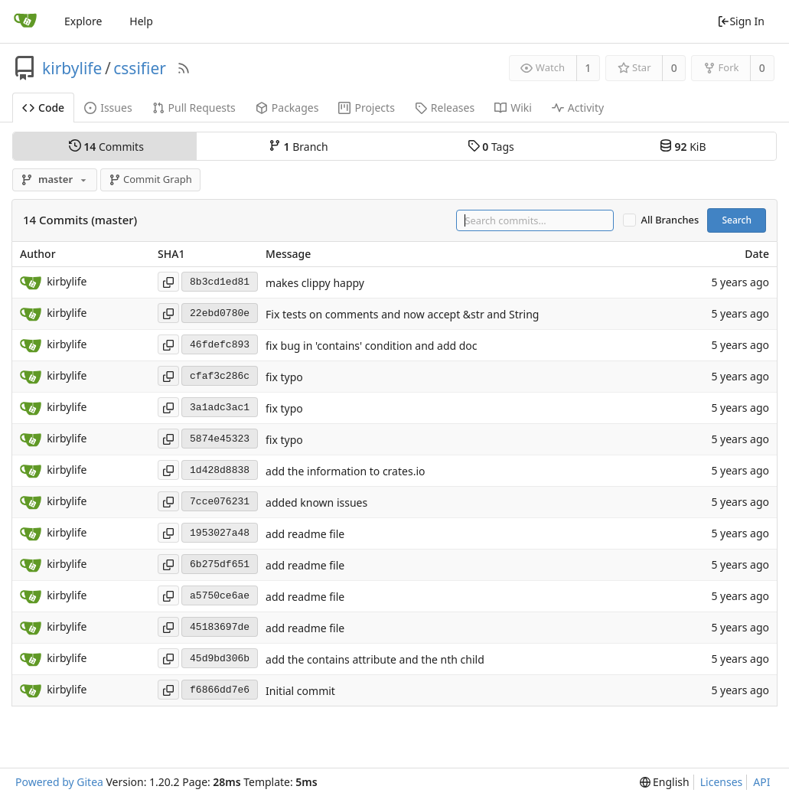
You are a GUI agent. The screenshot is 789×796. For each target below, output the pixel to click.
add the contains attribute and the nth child (375, 659)
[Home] (25, 21)
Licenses (721, 782)
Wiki (513, 107)
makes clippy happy (315, 283)
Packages (287, 107)
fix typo (284, 377)
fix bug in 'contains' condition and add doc (371, 345)
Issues (108, 107)
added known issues (316, 502)
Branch (298, 146)
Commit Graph (150, 179)
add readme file (305, 534)
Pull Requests (194, 107)
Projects (366, 107)
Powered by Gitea (59, 782)
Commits (106, 146)
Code (43, 107)
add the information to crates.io (345, 471)
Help (141, 21)
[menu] (665, 782)
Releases (444, 107)
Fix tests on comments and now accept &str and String (402, 314)
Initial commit (300, 690)
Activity (578, 107)
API (761, 782)
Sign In (741, 21)
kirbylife (72, 68)
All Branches (670, 220)
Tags (491, 146)
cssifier (139, 68)
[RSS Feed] (184, 68)
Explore (83, 21)
